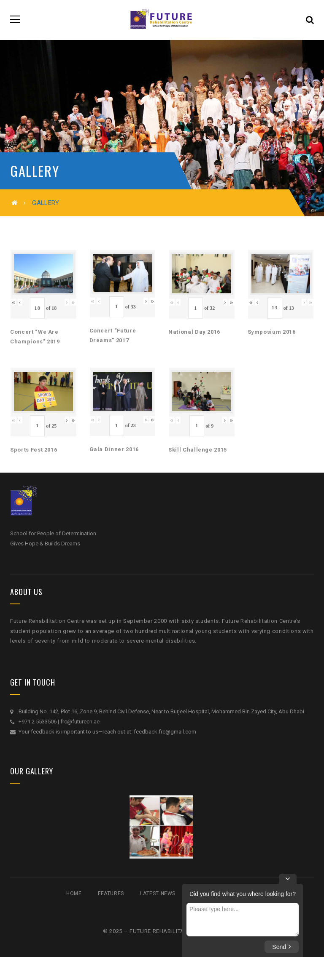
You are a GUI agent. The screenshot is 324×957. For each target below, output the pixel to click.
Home (73, 893)
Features (111, 893)
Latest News (158, 893)
